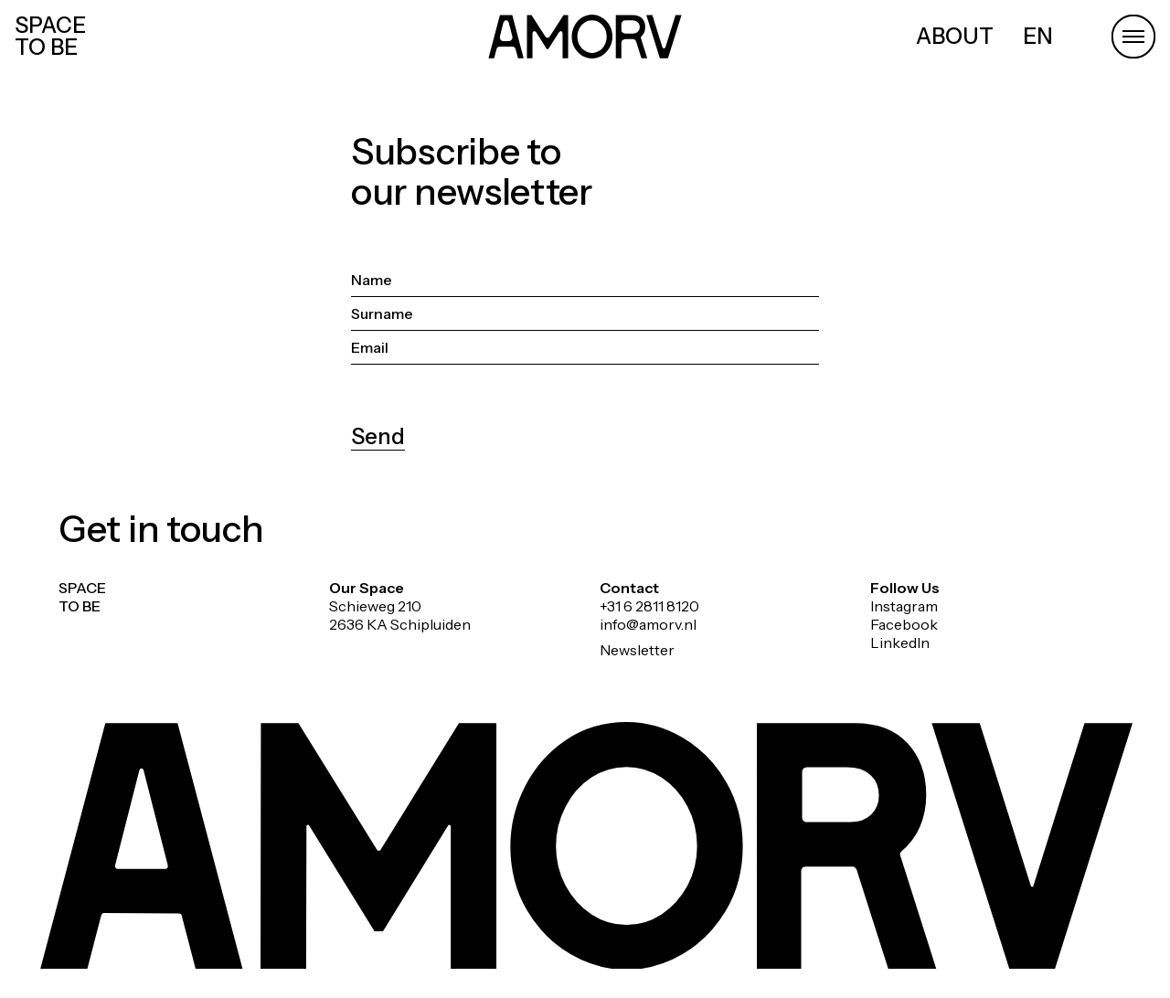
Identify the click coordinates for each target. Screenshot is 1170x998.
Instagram (904, 606)
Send (378, 436)
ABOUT (955, 37)
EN (1038, 36)
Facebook (904, 624)
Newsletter (637, 650)
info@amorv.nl (648, 624)
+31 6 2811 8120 (649, 606)
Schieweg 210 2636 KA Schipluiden (400, 615)
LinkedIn (900, 642)
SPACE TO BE (50, 36)
